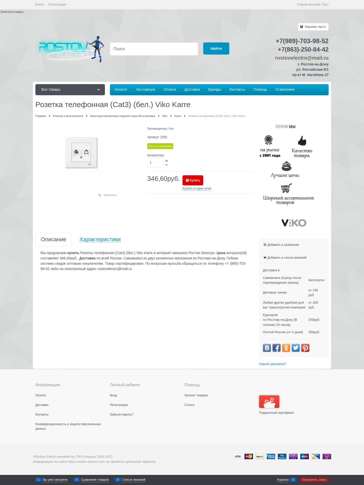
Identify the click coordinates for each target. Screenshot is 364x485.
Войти (39, 4)
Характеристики (100, 240)
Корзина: (315, 27)
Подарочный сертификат (276, 405)
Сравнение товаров (95, 480)
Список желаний (133, 480)
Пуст (325, 4)
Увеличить (110, 195)
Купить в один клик (197, 188)
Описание (53, 240)
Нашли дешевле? (272, 364)
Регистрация (57, 4)
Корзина (283, 480)
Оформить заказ (314, 479)
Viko (171, 128)
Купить (195, 180)
